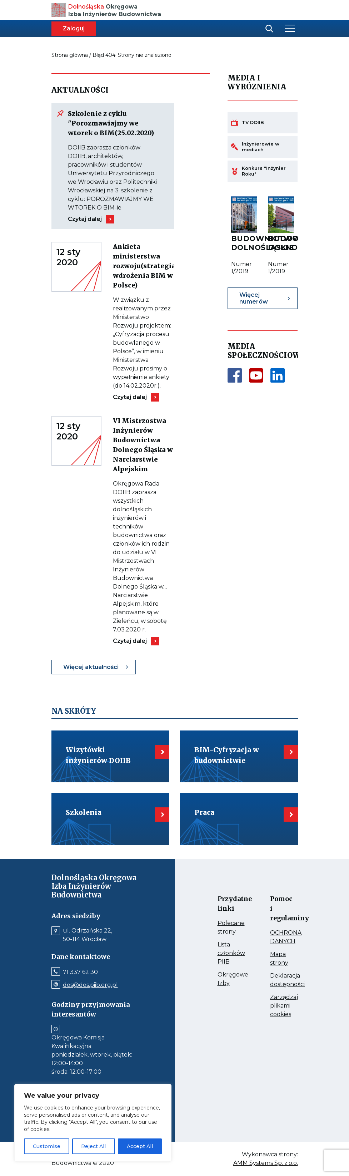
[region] (92, 1123)
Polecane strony (224, 928)
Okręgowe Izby (224, 979)
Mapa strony (277, 959)
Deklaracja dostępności (277, 980)
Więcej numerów (253, 298)
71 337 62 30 (80, 972)
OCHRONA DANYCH (277, 937)
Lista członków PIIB (224, 953)
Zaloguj (74, 28)
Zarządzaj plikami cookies (277, 1006)
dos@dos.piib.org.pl (90, 985)
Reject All (93, 1146)
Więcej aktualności (91, 667)
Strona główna (69, 55)
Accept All (140, 1146)
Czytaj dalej (85, 219)
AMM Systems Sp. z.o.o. (265, 1163)
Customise (46, 1146)
